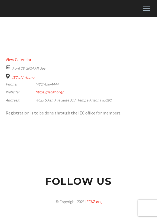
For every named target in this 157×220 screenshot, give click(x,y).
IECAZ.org (93, 201)
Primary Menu (146, 8)
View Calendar (18, 59)
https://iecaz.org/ (49, 92)
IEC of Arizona (23, 77)
